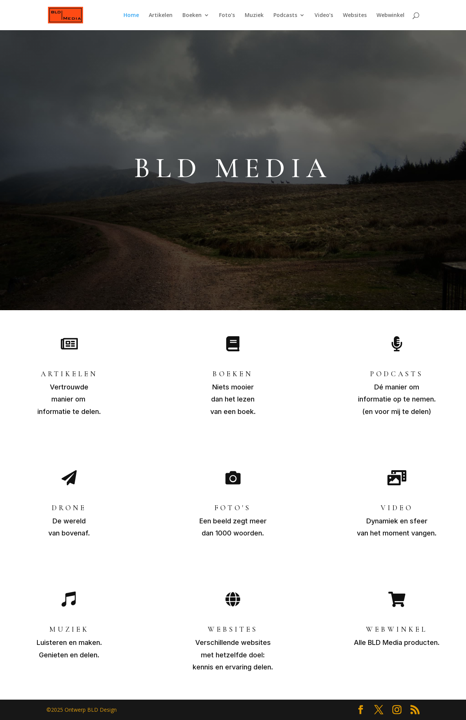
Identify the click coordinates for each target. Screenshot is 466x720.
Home (131, 15)
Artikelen (161, 15)
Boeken (192, 15)
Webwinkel (390, 15)
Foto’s (227, 15)
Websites (355, 15)
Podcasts (285, 15)
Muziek (254, 15)
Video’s (324, 15)
